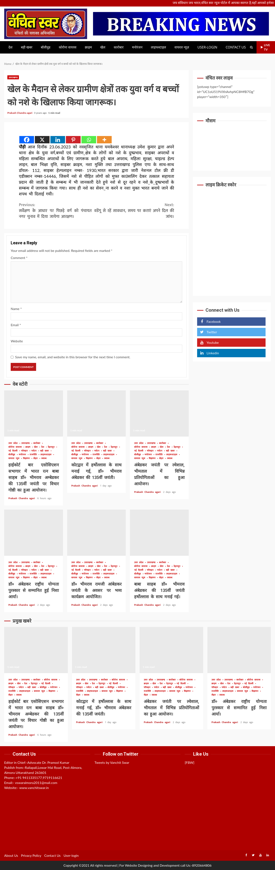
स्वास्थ (44, 458)
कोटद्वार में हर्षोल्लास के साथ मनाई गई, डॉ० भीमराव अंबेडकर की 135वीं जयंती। (96, 413)
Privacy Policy (31, 855)
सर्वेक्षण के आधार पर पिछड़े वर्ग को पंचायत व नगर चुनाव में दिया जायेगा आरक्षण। (58, 211)
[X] (42, 139)
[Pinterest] (73, 139)
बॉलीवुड (45, 47)
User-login (207, 47)
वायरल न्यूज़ (181, 47)
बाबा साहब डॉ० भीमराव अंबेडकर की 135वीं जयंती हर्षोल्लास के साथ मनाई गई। (159, 533)
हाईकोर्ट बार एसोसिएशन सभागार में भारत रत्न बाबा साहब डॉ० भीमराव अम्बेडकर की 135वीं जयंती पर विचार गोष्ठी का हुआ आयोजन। (33, 413)
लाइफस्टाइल (158, 47)
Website (17, 341)
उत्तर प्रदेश (13, 443)
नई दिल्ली (13, 451)
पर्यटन (34, 451)
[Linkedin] (57, 139)
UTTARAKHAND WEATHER (232, 142)
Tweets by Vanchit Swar (111, 762)
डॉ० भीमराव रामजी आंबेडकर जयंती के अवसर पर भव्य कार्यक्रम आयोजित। (96, 533)
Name (16, 309)
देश (10, 47)
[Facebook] (26, 139)
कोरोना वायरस (67, 47)
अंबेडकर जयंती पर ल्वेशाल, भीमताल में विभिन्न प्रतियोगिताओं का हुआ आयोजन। (159, 413)
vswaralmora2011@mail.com (36, 783)
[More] (104, 139)
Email (16, 325)
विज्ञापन (27, 458)
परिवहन (25, 451)
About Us (11, 855)
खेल (102, 47)
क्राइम (88, 47)
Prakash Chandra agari (20, 112)
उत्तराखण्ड (13, 77)
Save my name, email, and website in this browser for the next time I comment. (72, 357)
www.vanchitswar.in (34, 788)
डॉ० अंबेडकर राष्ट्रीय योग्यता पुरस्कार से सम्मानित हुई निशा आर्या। (33, 533)
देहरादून (52, 447)
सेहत (36, 458)
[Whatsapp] (88, 139)
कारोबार (119, 47)
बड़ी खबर (26, 47)
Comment (19, 258)
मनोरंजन (137, 47)
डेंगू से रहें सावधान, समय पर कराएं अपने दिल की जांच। (135, 211)
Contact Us (236, 47)
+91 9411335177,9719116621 (39, 778)
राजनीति (34, 455)
